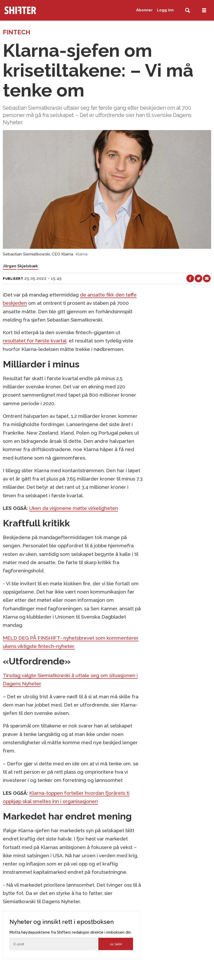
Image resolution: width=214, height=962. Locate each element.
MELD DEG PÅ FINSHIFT (31, 638)
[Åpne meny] (204, 10)
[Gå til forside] (34, 10)
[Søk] (187, 10)
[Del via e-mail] (207, 278)
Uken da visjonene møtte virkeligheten (73, 508)
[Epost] (53, 944)
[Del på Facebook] (190, 278)
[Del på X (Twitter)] (198, 278)
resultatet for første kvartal (35, 340)
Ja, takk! (115, 944)
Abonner (144, 10)
